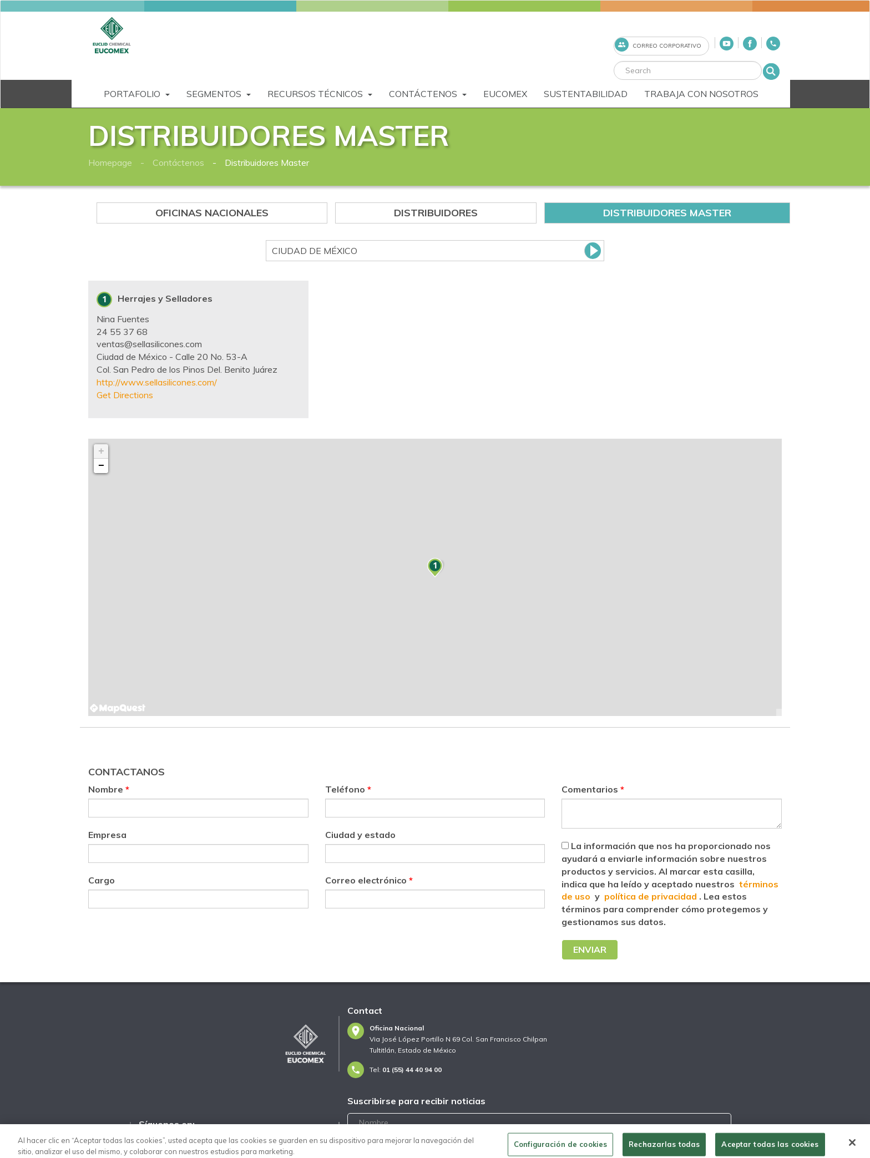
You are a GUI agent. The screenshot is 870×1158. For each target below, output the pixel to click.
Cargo (101, 880)
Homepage (110, 162)
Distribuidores (436, 212)
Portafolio (137, 93)
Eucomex (505, 93)
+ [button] (101, 451)
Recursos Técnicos (319, 93)
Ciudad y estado (360, 834)
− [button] (101, 466)
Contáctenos (428, 93)
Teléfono (348, 789)
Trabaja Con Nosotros (701, 93)
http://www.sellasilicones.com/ (157, 382)
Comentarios (593, 789)
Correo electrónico (369, 880)
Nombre (108, 789)
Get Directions (125, 394)
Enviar (589, 949)
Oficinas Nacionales (212, 212)
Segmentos (218, 93)
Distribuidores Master (267, 162)
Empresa (107, 834)
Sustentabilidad (586, 93)
